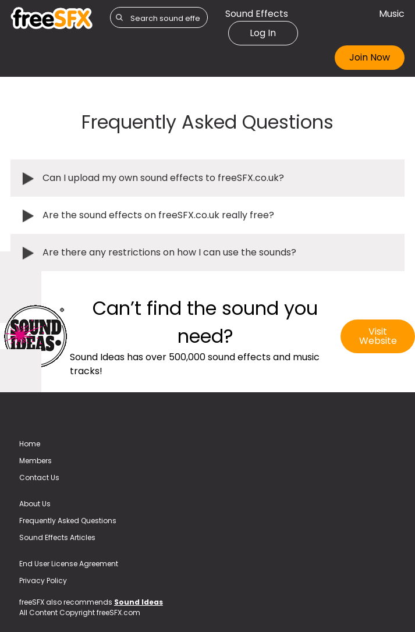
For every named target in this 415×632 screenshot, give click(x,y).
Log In (263, 33)
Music (392, 13)
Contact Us (39, 477)
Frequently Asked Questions (67, 521)
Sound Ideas (138, 602)
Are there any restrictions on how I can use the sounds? (169, 252)
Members (35, 461)
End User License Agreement (68, 564)
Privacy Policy (43, 580)
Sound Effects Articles (57, 537)
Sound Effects (256, 13)
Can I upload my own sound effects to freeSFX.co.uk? (163, 177)
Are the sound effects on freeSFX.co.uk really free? (158, 215)
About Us (35, 504)
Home (29, 444)
